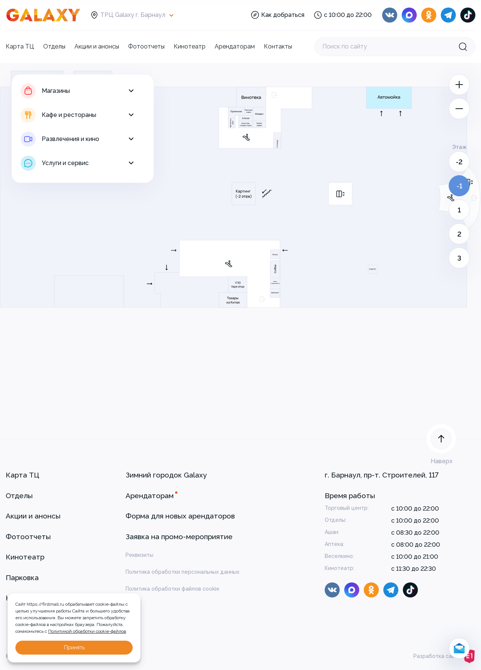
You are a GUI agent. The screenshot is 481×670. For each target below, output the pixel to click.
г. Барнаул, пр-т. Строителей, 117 (382, 475)
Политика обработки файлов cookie (172, 589)
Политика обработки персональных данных (182, 572)
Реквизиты (139, 555)
